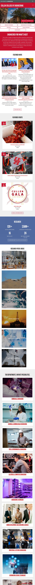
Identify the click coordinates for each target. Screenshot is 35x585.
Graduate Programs (9, 25)
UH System (6, 580)
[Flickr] (16, 558)
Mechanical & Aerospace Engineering (17, 521)
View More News (17, 109)
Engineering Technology (17, 420)
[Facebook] (12, 558)
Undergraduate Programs (26, 25)
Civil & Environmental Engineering (17, 369)
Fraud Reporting (25, 580)
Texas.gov (10, 580)
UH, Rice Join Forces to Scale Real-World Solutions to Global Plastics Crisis (9, 72)
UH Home (18, 579)
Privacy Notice (18, 581)
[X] (14, 558)
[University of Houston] (7, 1)
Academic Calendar (23, 579)
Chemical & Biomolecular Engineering (17, 344)
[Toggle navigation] (32, 5)
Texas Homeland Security (16, 580)
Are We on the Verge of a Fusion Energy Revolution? (26, 71)
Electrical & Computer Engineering (17, 395)
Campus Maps (29, 579)
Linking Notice (13, 581)
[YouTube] (22, 558)
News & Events (14, 570)
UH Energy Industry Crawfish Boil (17, 144)
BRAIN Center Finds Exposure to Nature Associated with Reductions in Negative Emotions (9, 98)
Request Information (27, 21)
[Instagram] (18, 558)
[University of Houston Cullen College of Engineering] (17, 553)
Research (9, 27)
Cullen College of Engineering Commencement (18, 175)
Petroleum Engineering (17, 546)
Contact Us (4, 575)
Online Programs (26, 27)
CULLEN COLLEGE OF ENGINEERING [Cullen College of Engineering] (12, 5)
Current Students (15, 566)
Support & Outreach (15, 569)
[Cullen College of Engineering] (17, 17)
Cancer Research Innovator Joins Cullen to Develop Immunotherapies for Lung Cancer (25, 98)
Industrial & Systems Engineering (17, 470)
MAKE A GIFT (26, 562)
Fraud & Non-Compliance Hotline (6, 581)
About (13, 564)
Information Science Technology (17, 495)
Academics (14, 565)
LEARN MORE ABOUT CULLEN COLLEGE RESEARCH (17, 240)
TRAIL (21, 580)
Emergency (2, 580)
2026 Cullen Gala (17, 206)
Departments (17, 30)
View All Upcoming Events (17, 213)
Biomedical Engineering (17, 319)
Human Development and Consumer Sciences (17, 445)
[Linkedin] (20, 558)
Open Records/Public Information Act (27, 581)
